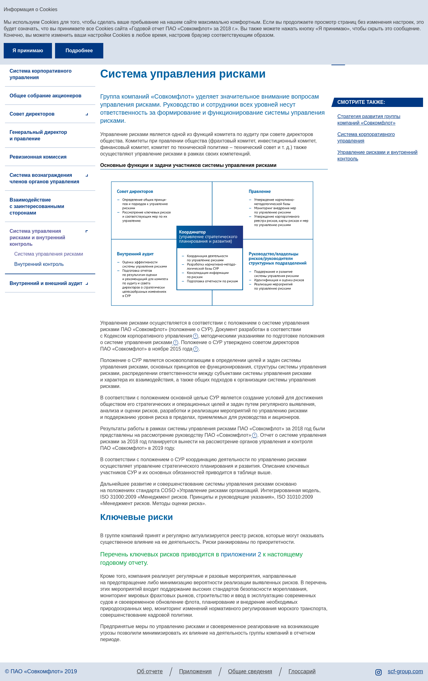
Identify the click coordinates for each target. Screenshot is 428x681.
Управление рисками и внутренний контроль (377, 155)
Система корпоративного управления (366, 137)
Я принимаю (28, 50)
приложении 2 (241, 554)
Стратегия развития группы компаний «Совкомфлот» (368, 120)
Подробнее (79, 50)
